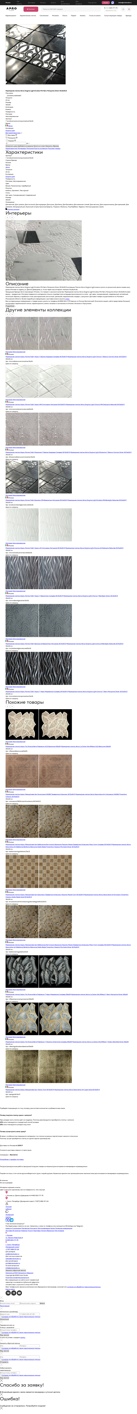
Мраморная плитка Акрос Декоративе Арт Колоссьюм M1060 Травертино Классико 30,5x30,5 (40, 794)
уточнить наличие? (14, 95)
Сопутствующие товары (113, 16)
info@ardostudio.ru (13, 1268)
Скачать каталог (13, 209)
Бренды (128, 16)
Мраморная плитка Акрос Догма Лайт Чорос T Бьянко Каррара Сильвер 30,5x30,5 (36, 357)
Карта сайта (10, 1289)
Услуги (53, 3)
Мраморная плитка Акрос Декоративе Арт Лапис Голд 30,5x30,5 (30, 1090)
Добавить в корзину (25, 146)
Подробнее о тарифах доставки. (12, 1159)
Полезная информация (63, 1228)
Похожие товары (54, 148)
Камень (82, 16)
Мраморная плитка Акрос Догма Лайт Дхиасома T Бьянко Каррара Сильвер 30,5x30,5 (38, 452)
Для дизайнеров (65, 2)
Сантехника (44, 16)
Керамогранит (11, 16)
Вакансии (50, 1231)
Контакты (33, 1228)
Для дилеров (79, 2)
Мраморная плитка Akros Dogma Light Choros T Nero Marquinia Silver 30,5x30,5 (97, 692)
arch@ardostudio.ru (13, 1263)
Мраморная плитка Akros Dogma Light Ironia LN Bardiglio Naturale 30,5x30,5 (95, 644)
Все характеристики (14, 133)
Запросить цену (11, 146)
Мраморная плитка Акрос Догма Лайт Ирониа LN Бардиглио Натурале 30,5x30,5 (36, 644)
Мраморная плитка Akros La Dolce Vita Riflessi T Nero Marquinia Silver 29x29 (99, 994)
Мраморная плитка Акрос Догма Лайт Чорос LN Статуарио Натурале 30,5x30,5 (35, 548)
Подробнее (10, 306)
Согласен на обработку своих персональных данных (21, 1317)
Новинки (24, 1231)
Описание (30, 148)
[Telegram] (14, 1295)
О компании (16, 1228)
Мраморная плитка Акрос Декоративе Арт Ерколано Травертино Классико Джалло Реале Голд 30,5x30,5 (45, 895)
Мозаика (55, 16)
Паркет (73, 16)
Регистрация (4, 1306)
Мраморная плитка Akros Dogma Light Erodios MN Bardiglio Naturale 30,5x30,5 (97, 500)
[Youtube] (19, 1295)
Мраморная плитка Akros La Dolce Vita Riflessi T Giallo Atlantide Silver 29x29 (100, 1042)
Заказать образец (52, 146)
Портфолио (92, 3)
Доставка (31, 3)
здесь (67, 299)
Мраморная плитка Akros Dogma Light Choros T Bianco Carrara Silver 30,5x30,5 (96, 357)
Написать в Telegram (25, 1273)
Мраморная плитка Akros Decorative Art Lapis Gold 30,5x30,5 (77, 1090)
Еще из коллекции (41, 148)
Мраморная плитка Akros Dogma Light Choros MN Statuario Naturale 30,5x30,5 (95, 404)
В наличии (17, 1231)
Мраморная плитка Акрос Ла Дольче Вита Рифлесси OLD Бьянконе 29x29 (33, 746)
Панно (64, 16)
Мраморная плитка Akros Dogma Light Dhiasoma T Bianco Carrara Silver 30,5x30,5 (100, 452)
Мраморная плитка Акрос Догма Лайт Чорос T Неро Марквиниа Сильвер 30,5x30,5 (37, 692)
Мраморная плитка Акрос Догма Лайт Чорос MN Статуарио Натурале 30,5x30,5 (35, 404)
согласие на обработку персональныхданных (84, 1287)
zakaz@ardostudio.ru (124, 2)
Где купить (19, 2)
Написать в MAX (12, 1273)
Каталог (31, 9)
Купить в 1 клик (39, 146)
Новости (9, 1228)
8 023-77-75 (110, 8)
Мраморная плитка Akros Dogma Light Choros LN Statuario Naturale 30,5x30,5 (94, 548)
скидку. (22, 1338)
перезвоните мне (110, 10)
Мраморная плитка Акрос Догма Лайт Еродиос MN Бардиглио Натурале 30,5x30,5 (36, 500)
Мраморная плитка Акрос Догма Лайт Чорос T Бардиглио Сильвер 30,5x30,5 (34, 596)
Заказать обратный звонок (16, 1270)
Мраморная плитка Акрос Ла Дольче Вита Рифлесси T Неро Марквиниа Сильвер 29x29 (38, 994)
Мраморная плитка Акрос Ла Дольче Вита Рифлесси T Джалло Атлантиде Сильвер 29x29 (39, 1042)
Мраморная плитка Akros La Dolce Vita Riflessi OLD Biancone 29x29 (86, 746)
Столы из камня (94, 16)
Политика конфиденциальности (17, 1278)
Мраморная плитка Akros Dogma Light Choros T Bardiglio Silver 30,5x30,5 (90, 596)
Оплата (43, 3)
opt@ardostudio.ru (12, 1254)
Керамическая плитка (28, 16)
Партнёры (37, 1231)
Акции (105, 3)
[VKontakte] (8, 1295)
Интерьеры (22, 148)
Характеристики (12, 148)
